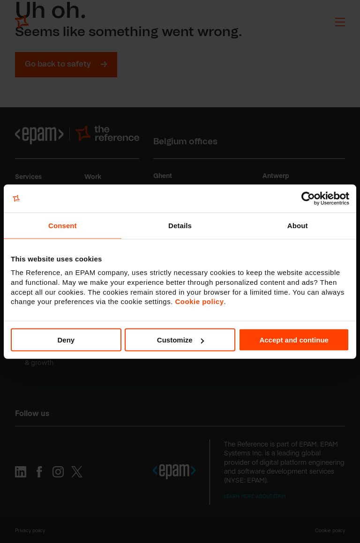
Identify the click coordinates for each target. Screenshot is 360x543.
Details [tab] (180, 225)
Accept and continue (294, 340)
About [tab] (297, 225)
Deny (66, 340)
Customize (180, 340)
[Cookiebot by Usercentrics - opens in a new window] (308, 198)
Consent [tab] (62, 225)
